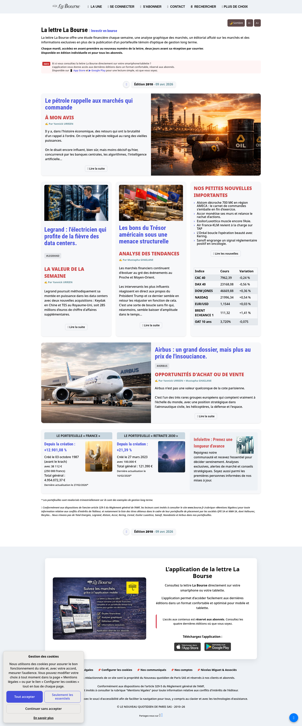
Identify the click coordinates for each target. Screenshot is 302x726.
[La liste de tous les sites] (293, 717)
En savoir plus (44, 718)
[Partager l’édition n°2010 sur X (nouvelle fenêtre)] (160, 715)
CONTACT (176, 6)
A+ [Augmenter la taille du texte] (257, 23)
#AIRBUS (162, 366)
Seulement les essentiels (62, 697)
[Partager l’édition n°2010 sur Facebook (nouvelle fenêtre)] (162, 715)
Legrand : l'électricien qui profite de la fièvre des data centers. (75, 236)
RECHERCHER (203, 6)
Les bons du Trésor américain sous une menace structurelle (144, 234)
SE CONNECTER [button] (121, 6)
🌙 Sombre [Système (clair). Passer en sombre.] (236, 23)
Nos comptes (183, 670)
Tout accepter (24, 697)
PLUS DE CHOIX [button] (235, 6)
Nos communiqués (153, 670)
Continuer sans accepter (43, 709)
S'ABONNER (151, 6)
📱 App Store (77, 70)
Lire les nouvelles (225, 253)
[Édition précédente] (126, 84)
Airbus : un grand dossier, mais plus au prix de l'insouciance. (203, 353)
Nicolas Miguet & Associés (219, 670)
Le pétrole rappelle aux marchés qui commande (89, 104)
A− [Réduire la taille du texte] (249, 23)
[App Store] (187, 646)
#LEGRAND (52, 255)
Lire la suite (96, 168)
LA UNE (95, 6)
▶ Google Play (97, 70)
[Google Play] (217, 646)
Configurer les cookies (117, 670)
